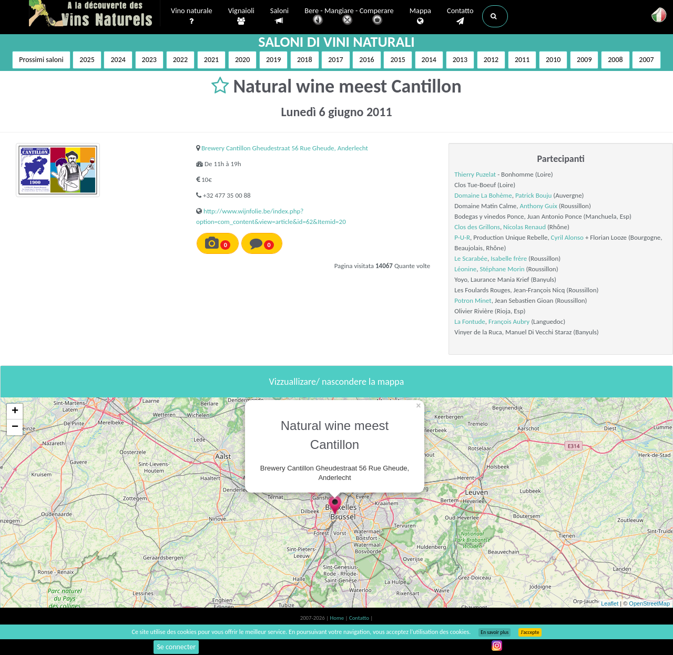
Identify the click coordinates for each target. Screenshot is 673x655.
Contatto (460, 16)
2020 (242, 59)
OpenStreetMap (649, 603)
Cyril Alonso (567, 237)
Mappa (420, 16)
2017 (335, 59)
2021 (211, 59)
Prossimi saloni (41, 59)
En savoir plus (494, 632)
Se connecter (176, 646)
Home (337, 618)
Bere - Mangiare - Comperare (349, 17)
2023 (149, 59)
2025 (86, 59)
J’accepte (530, 632)
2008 (615, 59)
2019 (273, 59)
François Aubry (508, 321)
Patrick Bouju (533, 195)
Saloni (279, 16)
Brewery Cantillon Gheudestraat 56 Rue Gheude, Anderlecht (284, 148)
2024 (117, 59)
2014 (429, 59)
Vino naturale (191, 16)
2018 (304, 59)
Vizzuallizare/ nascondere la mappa (336, 381)
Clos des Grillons (477, 227)
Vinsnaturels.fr (94, 14)
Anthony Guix (538, 206)
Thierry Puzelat (475, 174)
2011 (522, 59)
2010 (553, 59)
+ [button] (15, 411)
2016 (366, 59)
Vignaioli (241, 16)
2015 (397, 59)
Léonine (465, 269)
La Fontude (469, 321)
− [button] (15, 427)
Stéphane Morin (502, 269)
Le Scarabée (470, 258)
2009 (584, 59)
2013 (460, 59)
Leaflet (609, 603)
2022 (180, 59)
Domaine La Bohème (483, 195)
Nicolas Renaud (524, 227)
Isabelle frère (509, 258)
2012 (491, 59)
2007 (646, 59)
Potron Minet (472, 300)
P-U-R (462, 237)
